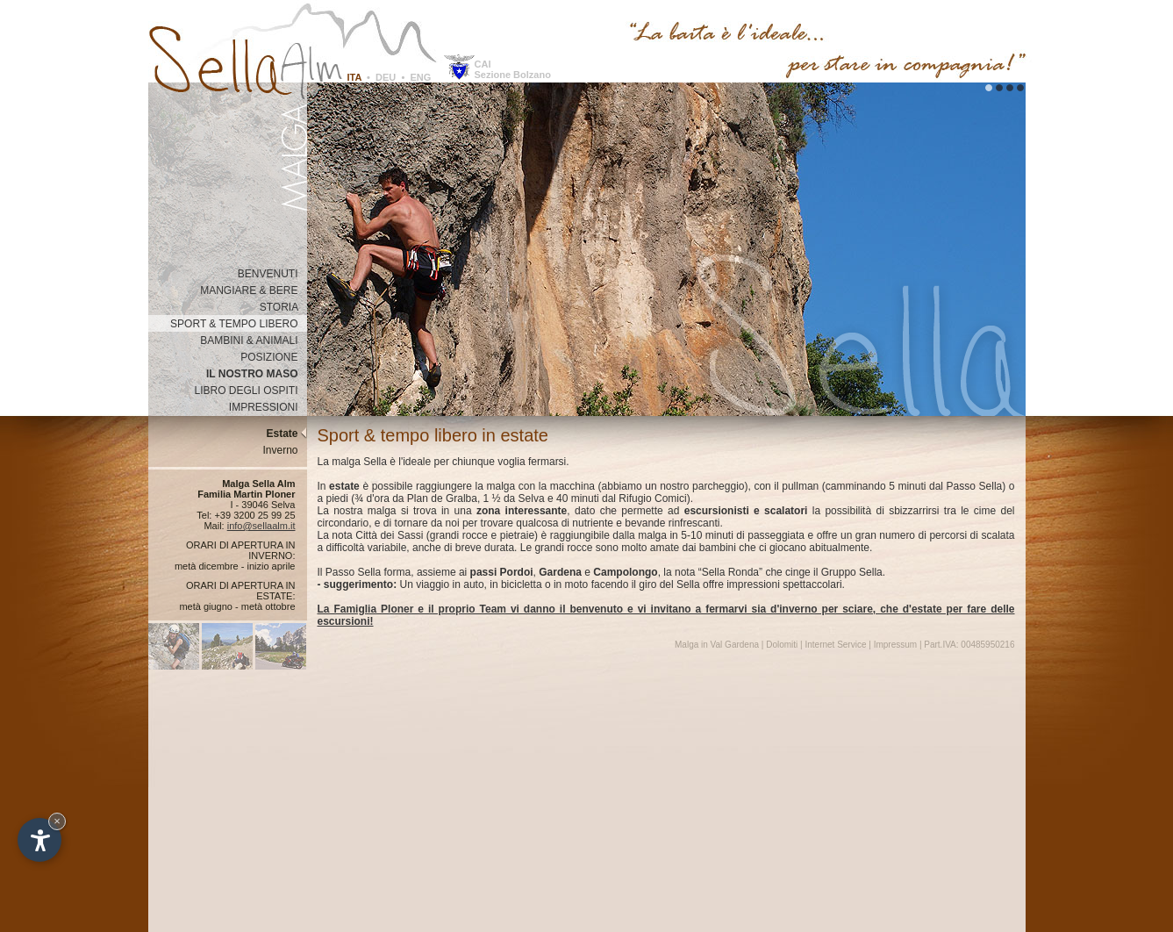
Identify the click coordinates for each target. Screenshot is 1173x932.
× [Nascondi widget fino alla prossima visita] (57, 821)
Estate (286, 433)
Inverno (284, 450)
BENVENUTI (272, 274)
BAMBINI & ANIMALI (253, 340)
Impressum (895, 644)
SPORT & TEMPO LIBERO (238, 324)
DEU (386, 77)
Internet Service (835, 644)
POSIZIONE (273, 357)
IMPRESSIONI (268, 407)
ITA (354, 77)
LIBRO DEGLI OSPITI (250, 390)
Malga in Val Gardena (717, 644)
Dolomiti (781, 644)
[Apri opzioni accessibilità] (39, 840)
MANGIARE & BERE (253, 290)
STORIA (283, 307)
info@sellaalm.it (261, 525)
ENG (420, 77)
